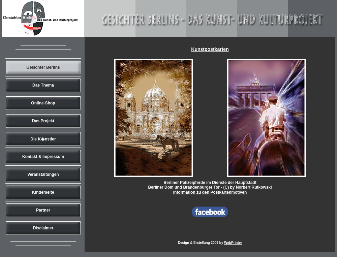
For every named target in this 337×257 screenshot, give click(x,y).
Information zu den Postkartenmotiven (210, 192)
